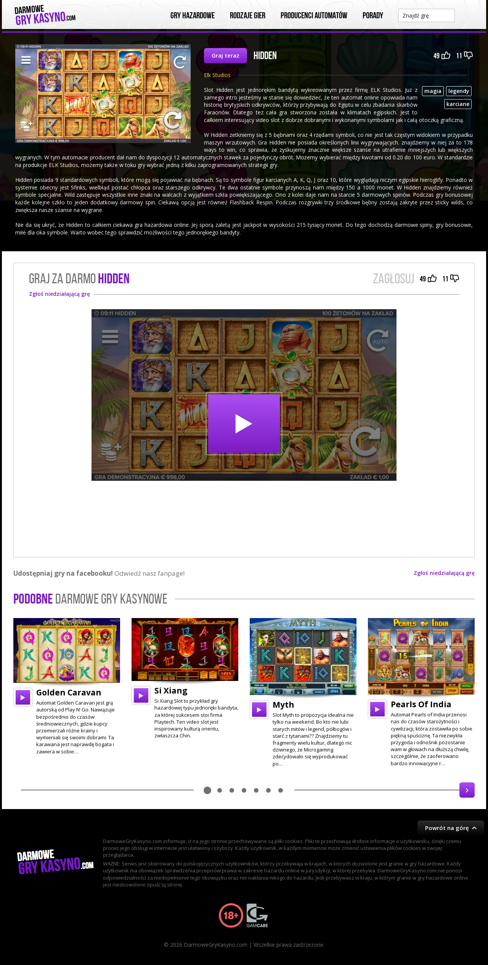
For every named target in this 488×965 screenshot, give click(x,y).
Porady (373, 15)
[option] (67, 686)
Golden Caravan (68, 692)
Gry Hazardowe (192, 15)
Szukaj (467, 15)
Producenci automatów (314, 15)
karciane (457, 104)
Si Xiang (171, 690)
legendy (458, 91)
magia (432, 91)
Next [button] (467, 790)
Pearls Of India (421, 704)
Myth (283, 704)
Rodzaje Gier (247, 15)
